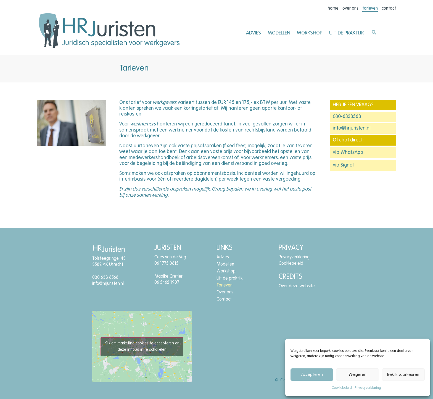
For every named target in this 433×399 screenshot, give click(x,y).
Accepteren (312, 375)
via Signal (343, 165)
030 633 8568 (105, 277)
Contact (389, 8)
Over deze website (297, 286)
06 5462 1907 (166, 282)
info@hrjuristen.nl (352, 128)
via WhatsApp (348, 152)
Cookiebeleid (342, 388)
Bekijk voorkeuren (403, 375)
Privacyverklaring (368, 388)
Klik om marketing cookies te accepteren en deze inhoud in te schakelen (142, 346)
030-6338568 (347, 116)
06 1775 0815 (166, 263)
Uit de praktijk (346, 33)
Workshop (310, 33)
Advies (253, 33)
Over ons (350, 8)
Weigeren (357, 375)
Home (333, 8)
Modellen (279, 33)
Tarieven (370, 8)
